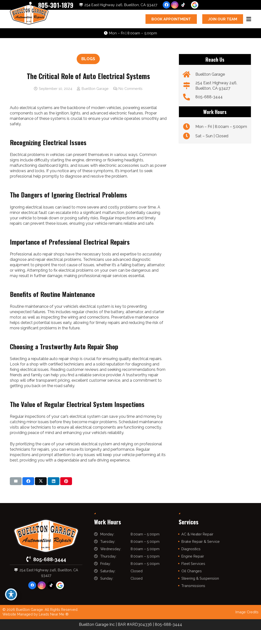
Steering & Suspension (200, 578)
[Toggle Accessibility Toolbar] (11, 594)
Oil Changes (191, 571)
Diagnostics (191, 549)
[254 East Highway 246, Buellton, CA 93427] (189, 85)
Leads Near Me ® (54, 614)
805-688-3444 (209, 97)
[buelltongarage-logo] (29, 14)
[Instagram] (174, 5)
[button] (248, 19)
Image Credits (247, 612)
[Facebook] (166, 5)
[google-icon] (194, 5)
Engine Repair (192, 556)
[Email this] (16, 481)
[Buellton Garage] (189, 74)
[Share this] (28, 481)
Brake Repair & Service (200, 541)
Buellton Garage (95, 88)
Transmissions (193, 586)
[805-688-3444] (189, 97)
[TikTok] (183, 5)
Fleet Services (193, 563)
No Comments (130, 88)
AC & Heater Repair (197, 534)
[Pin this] (66, 481)
